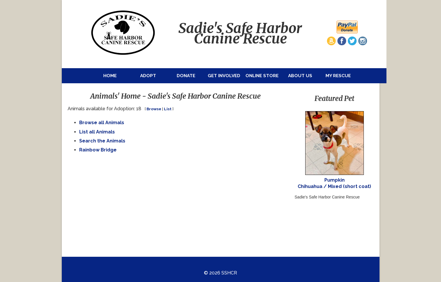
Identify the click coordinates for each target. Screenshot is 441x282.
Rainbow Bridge (98, 150)
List (167, 108)
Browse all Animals (101, 122)
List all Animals (97, 132)
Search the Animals (102, 141)
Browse (154, 108)
